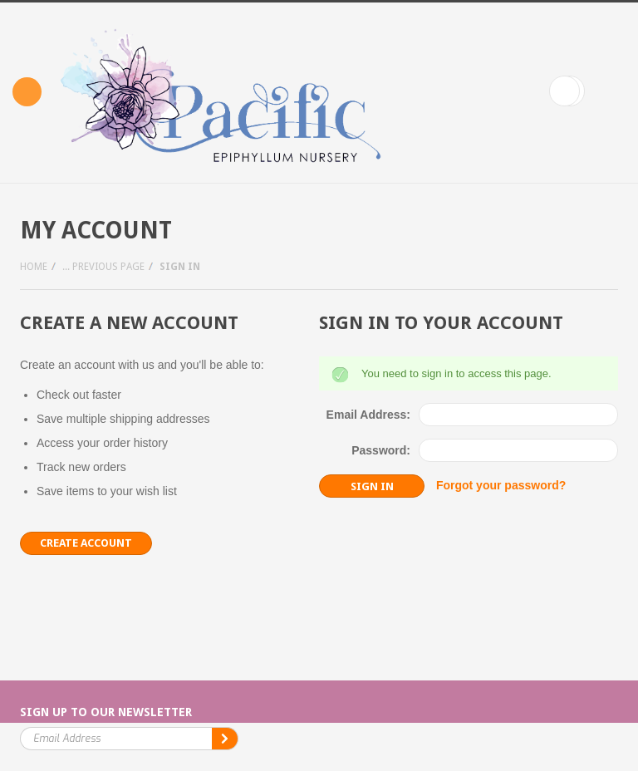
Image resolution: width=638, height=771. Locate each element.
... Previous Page (103, 267)
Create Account (86, 543)
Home (33, 267)
